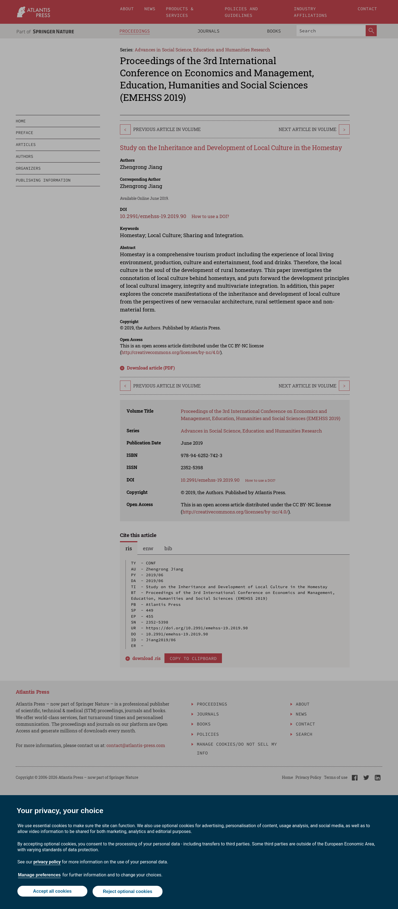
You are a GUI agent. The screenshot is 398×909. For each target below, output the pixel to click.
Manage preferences (39, 875)
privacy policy (47, 862)
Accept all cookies (52, 891)
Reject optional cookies (128, 891)
